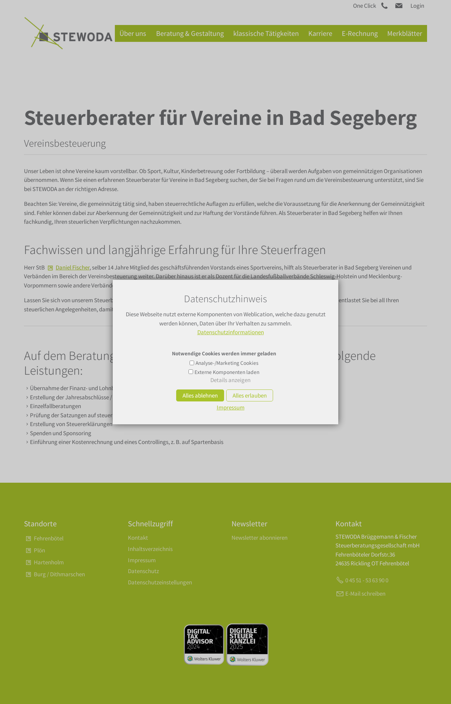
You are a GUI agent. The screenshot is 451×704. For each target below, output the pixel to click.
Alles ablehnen (200, 395)
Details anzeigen (230, 380)
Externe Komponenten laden (226, 371)
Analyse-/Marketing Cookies (227, 362)
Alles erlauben (250, 395)
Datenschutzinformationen (230, 332)
